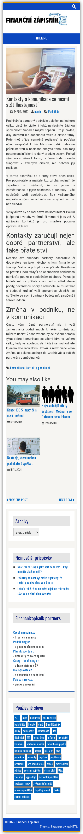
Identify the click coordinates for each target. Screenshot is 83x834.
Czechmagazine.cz (24, 632)
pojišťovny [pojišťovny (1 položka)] (56, 757)
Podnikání (54, 111)
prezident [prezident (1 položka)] (19, 764)
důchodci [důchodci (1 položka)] (19, 737)
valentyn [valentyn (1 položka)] (18, 777)
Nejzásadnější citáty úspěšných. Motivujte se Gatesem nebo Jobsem (57, 411)
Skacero (56, 827)
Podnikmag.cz (21, 641)
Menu (41, 38)
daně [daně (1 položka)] (40, 724)
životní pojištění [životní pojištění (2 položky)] (22, 797)
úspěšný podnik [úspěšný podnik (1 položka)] (43, 790)
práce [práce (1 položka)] (50, 764)
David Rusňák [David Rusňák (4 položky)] (53, 724)
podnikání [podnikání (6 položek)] (19, 757)
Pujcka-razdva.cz (23, 679)
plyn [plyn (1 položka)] (58, 751)
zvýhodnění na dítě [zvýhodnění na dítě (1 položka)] (42, 783)
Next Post (67, 499)
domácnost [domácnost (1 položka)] (28, 731)
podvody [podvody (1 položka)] (32, 757)
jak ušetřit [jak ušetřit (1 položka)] (63, 737)
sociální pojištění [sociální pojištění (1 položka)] (32, 770)
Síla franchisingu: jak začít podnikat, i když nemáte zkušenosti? (42, 569)
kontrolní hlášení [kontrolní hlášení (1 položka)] (35, 744)
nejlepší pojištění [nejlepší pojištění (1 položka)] (22, 751)
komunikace (17, 367)
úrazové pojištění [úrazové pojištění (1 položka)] (23, 790)
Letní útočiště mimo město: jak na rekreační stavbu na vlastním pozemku (43, 591)
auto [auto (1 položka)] (25, 718)
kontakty (31, 367)
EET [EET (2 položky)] (28, 737)
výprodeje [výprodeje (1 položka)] (31, 777)
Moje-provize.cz (22, 670)
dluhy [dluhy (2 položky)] (17, 731)
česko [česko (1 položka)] (57, 790)
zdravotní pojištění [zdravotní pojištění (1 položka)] (48, 777)
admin (38, 111)
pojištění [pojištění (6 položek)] (43, 757)
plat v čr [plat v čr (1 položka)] (49, 751)
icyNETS (72, 827)
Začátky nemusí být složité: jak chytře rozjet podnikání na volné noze (39, 580)
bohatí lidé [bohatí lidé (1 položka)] (19, 724)
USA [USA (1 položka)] (60, 770)
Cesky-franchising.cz (26, 660)
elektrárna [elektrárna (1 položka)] (39, 737)
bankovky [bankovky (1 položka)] (35, 718)
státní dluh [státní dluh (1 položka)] (49, 770)
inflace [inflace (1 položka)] (51, 737)
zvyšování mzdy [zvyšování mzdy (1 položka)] (22, 783)
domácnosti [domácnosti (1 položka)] (43, 731)
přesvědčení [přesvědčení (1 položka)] (62, 764)
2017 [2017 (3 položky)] (16, 718)
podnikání (44, 367)
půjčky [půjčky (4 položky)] (17, 770)
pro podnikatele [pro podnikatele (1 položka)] (36, 764)
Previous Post (17, 499)
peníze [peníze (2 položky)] (38, 751)
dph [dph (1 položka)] (54, 731)
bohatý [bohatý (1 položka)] (31, 724)
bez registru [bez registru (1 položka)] (49, 718)
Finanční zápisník (27, 822)
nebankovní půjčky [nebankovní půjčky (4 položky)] (56, 744)
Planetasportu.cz (23, 651)
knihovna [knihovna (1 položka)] (19, 744)
